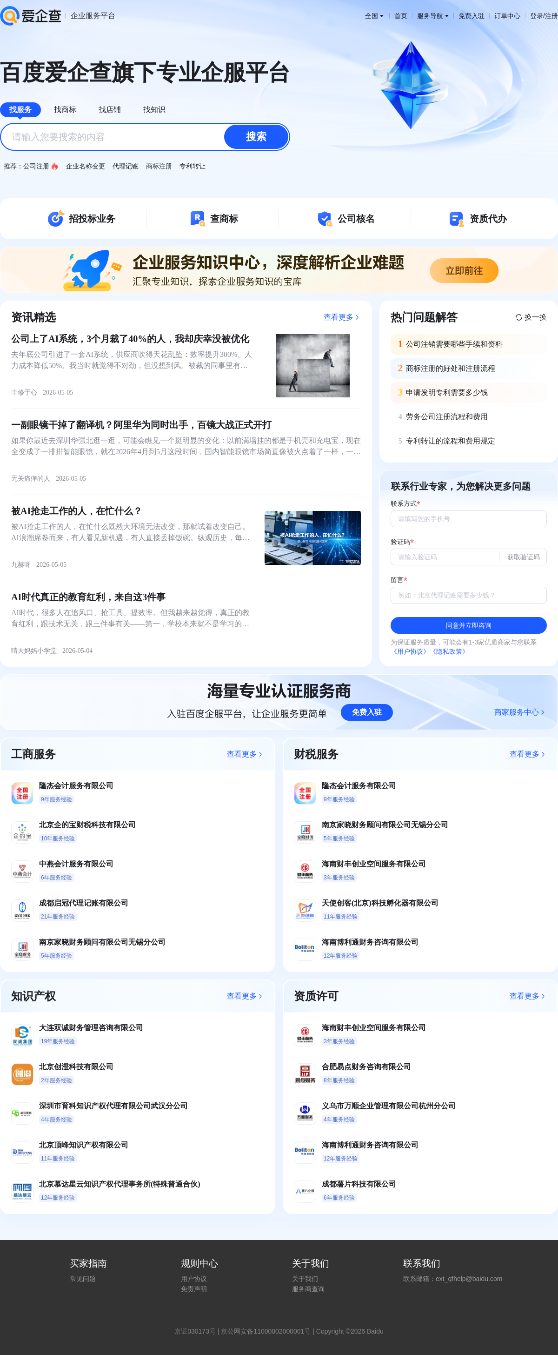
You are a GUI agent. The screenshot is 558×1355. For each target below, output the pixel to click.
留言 (397, 580)
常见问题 (83, 1278)
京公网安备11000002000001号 (266, 1331)
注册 (551, 16)
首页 (400, 16)
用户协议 (194, 1278)
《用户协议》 (410, 651)
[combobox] (145, 137)
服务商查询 (308, 1289)
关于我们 (305, 1278)
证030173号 (198, 1331)
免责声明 (194, 1289)
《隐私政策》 (449, 651)
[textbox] (145, 137)
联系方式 (404, 503)
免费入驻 (471, 16)
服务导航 (433, 16)
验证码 (400, 541)
